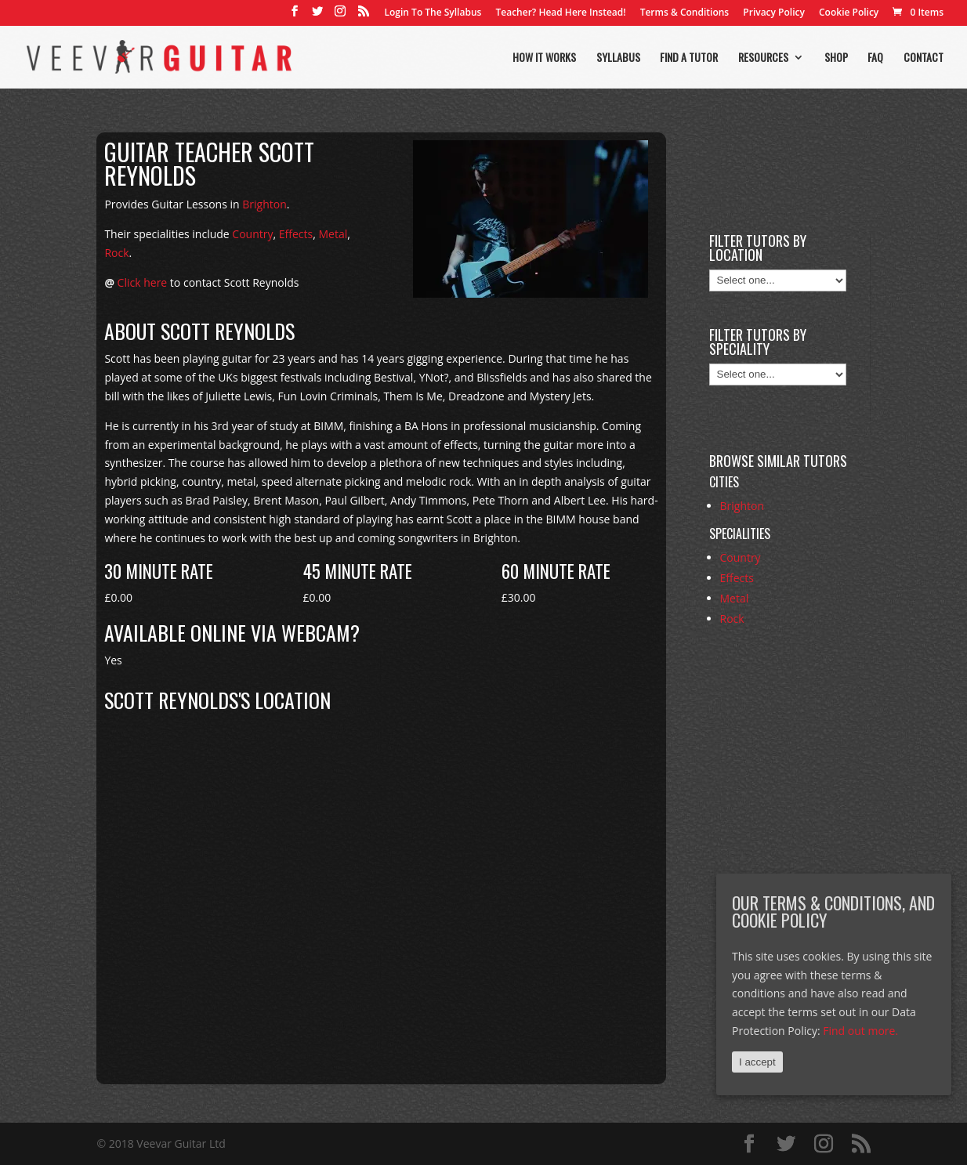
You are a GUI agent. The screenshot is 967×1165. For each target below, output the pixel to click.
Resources (763, 58)
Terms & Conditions (685, 13)
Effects (296, 233)
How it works (544, 58)
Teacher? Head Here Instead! (560, 13)
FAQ (875, 58)
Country (252, 233)
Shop (836, 58)
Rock (116, 252)
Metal (332, 233)
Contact (923, 58)
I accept (757, 1062)
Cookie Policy (848, 13)
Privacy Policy (774, 13)
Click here (143, 282)
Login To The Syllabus (433, 13)
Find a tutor (689, 58)
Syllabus (618, 58)
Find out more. (860, 1030)
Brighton (264, 204)
